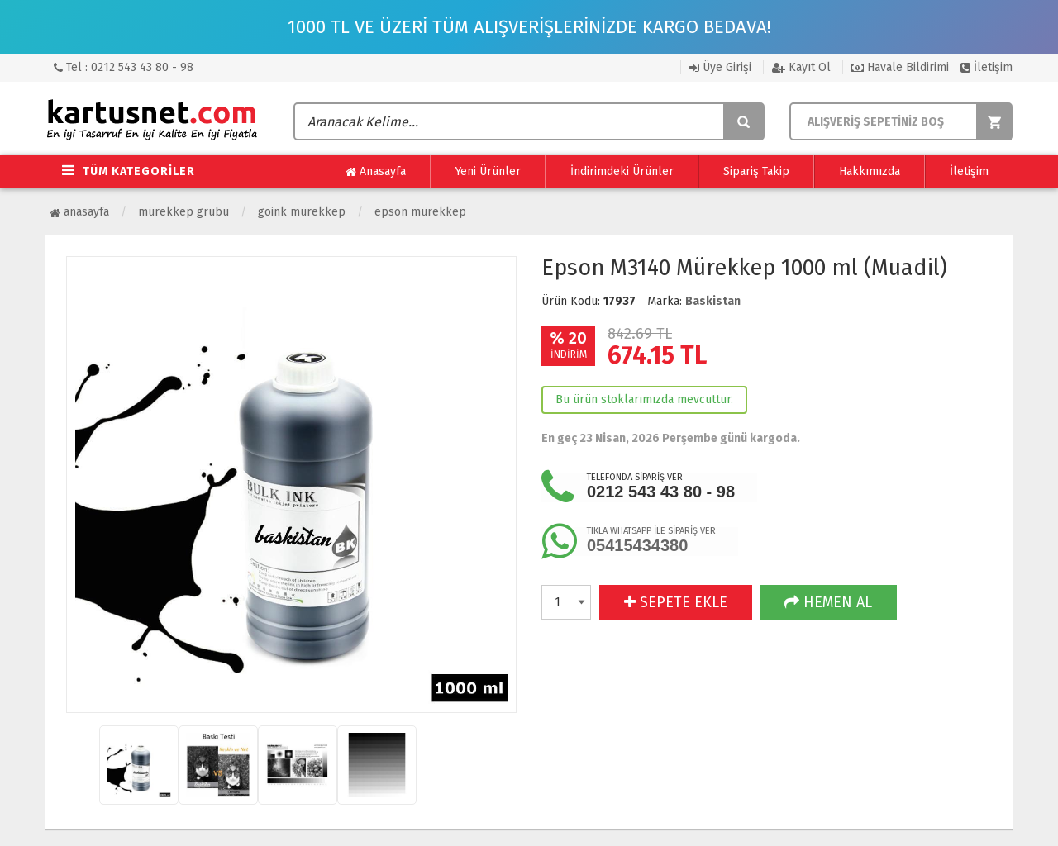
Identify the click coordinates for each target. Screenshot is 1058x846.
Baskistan (713, 301)
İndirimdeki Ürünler (622, 171)
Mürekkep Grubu (183, 212)
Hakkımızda (869, 171)
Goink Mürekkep (302, 212)
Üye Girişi (720, 67)
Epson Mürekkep (420, 212)
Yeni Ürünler (488, 171)
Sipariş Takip (756, 171)
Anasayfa (376, 172)
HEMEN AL (828, 602)
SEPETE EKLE (675, 602)
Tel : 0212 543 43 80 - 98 (123, 67)
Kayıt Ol (801, 67)
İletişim (986, 67)
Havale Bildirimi (900, 67)
